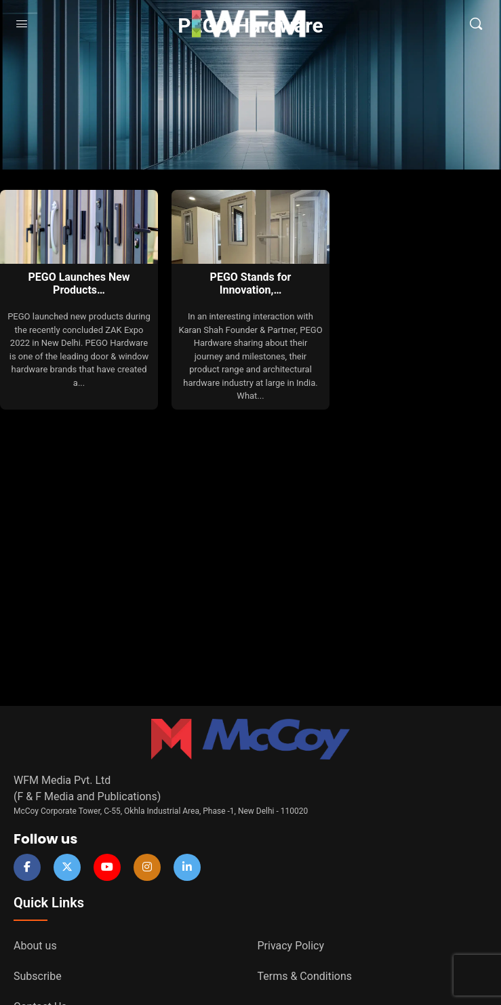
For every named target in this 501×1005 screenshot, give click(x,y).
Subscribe (38, 976)
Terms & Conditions (305, 976)
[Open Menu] (22, 24)
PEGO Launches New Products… (78, 283)
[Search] (476, 23)
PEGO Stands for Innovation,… (251, 283)
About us (35, 945)
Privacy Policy (291, 945)
